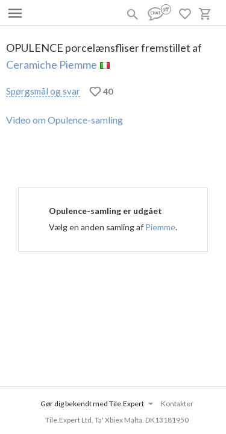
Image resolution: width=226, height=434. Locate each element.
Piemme (160, 227)
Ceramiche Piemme (51, 64)
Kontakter (177, 403)
